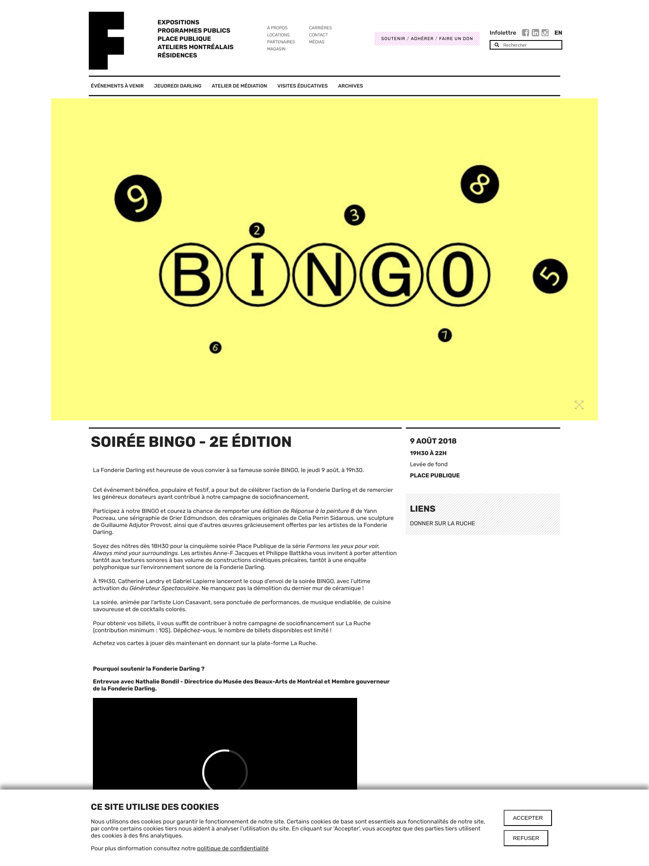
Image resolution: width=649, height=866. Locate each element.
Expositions (178, 22)
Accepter (528, 818)
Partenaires (281, 42)
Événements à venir (117, 86)
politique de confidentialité (233, 848)
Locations (278, 35)
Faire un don (456, 38)
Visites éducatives (302, 86)
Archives (350, 86)
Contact (318, 35)
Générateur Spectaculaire (164, 588)
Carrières (320, 28)
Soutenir (393, 38)
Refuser (526, 838)
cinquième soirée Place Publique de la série (248, 546)
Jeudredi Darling (177, 86)
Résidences (177, 55)
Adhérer (422, 38)
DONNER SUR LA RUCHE (442, 523)
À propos (277, 28)
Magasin (276, 49)
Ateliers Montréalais (196, 47)
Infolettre (503, 32)
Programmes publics (194, 30)
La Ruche (303, 643)
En (558, 32)
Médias (316, 42)
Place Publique (184, 39)
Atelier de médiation (239, 86)
